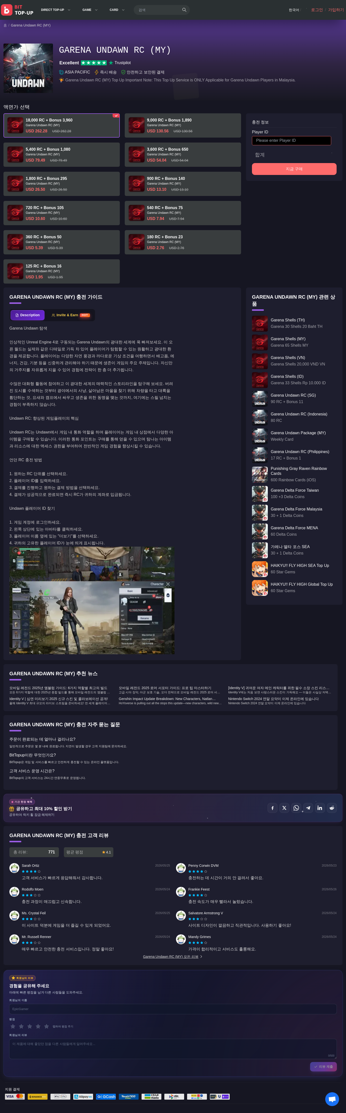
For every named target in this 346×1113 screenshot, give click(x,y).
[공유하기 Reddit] (332, 808)
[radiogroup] (31, 871)
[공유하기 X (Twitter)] (284, 808)
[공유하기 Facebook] (272, 808)
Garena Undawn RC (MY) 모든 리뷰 (173, 957)
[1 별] (13, 1026)
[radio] (24, 871)
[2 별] (21, 1026)
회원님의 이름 (18, 1000)
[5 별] (46, 1026)
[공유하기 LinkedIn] (320, 808)
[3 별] (29, 1026)
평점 (12, 1019)
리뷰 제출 (323, 1066)
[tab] (28, 315)
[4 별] (38, 1026)
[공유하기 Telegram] (308, 808)
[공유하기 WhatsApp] (296, 808)
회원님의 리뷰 (18, 1035)
